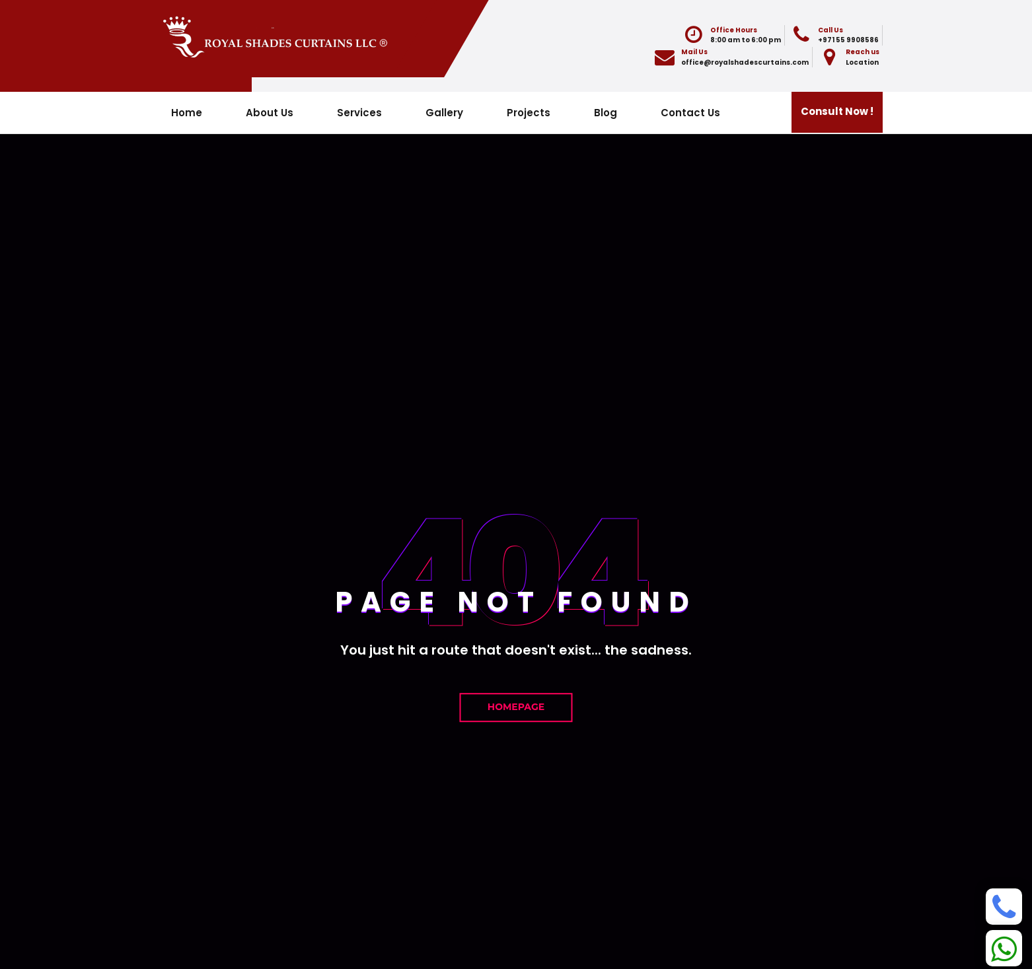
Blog (605, 113)
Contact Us (690, 113)
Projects (528, 113)
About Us (269, 113)
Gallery (444, 113)
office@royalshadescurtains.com (745, 62)
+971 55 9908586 (848, 40)
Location (862, 62)
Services (359, 113)
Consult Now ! (837, 111)
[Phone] (1004, 906)
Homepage (516, 707)
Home (186, 113)
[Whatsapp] (1004, 948)
